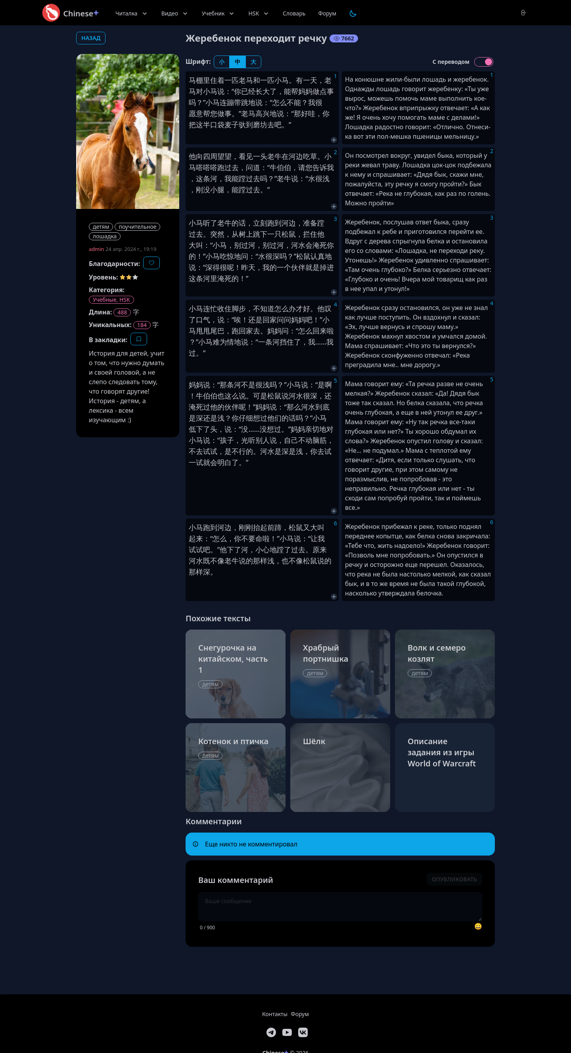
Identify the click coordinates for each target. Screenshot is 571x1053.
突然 (217, 234)
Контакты (274, 1014)
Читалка (132, 13)
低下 (196, 429)
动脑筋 (316, 440)
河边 (296, 156)
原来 (319, 549)
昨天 (248, 267)
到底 (322, 407)
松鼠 (289, 234)
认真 (317, 256)
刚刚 (246, 527)
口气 (203, 319)
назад (90, 38)
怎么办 (285, 308)
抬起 (260, 527)
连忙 (210, 308)
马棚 (196, 80)
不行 (239, 451)
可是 (260, 395)
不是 (248, 384)
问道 (253, 167)
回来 (319, 330)
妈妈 (305, 91)
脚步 (239, 308)
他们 (274, 418)
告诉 (319, 167)
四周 (210, 156)
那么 (294, 407)
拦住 (310, 234)
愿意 (196, 113)
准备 (310, 223)
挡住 (287, 342)
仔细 (246, 418)
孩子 (227, 440)
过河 (248, 245)
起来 (196, 538)
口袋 (217, 124)
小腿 (217, 189)
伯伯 (284, 167)
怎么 (279, 102)
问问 (284, 319)
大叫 (196, 245)
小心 (262, 549)
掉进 (327, 267)
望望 (224, 156)
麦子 (231, 124)
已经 (248, 91)
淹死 (319, 245)
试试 (210, 451)
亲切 (312, 429)
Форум (327, 13)
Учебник (219, 13)
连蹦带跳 (234, 102)
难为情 (223, 342)
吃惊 (227, 256)
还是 (255, 319)
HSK (259, 13)
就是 (312, 267)
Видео (175, 13)
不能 (294, 102)
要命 (255, 538)
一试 (196, 462)
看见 (246, 156)
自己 (291, 440)
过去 (231, 167)
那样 (260, 560)
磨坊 (260, 124)
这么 (231, 395)
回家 (270, 319)
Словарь (294, 13)
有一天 (306, 80)
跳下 (260, 234)
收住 (224, 308)
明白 (224, 462)
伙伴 (298, 267)
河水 (298, 245)
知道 (267, 308)
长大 (262, 91)
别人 (262, 440)
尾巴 (217, 330)
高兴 (262, 113)
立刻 (260, 223)
